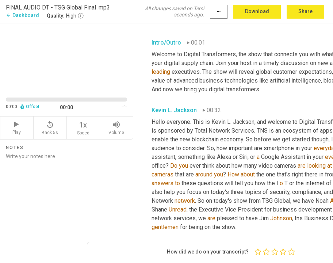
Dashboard (22, 15)
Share (305, 11)
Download (257, 11)
